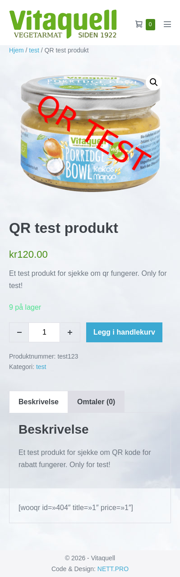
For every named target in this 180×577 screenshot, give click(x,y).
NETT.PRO (113, 568)
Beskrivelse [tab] (38, 402)
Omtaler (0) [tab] (96, 402)
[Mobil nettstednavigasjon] (167, 24)
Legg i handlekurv (124, 332)
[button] (154, 82)
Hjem (16, 50)
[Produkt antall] (44, 332)
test (34, 50)
